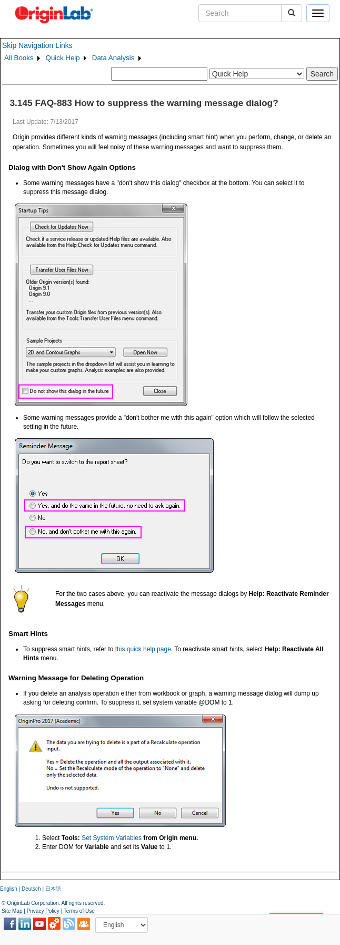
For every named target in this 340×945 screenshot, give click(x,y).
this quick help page (143, 649)
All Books (19, 58)
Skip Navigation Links (37, 45)
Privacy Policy (43, 911)
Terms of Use (79, 911)
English (8, 889)
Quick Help (63, 58)
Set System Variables (112, 838)
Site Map (12, 911)
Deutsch (31, 889)
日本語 (53, 889)
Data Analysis (113, 58)
